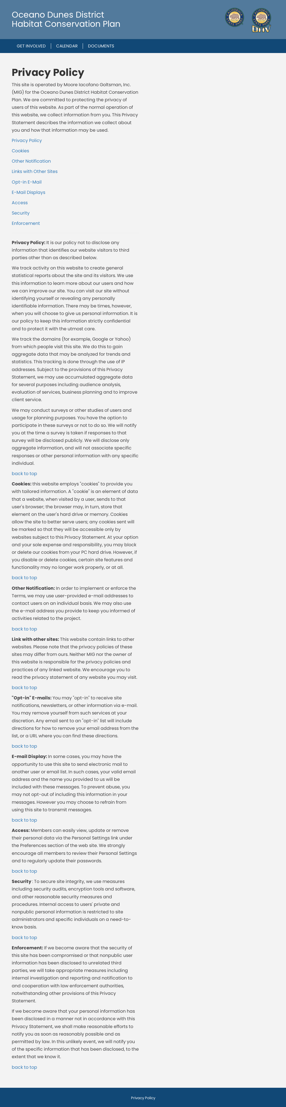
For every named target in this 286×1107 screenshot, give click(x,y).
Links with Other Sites (35, 171)
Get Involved (31, 46)
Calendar (67, 46)
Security (21, 213)
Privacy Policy (27, 140)
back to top (24, 473)
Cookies (20, 151)
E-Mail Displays (28, 192)
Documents (101, 46)
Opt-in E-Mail (27, 182)
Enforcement (26, 223)
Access (20, 202)
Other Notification (31, 161)
